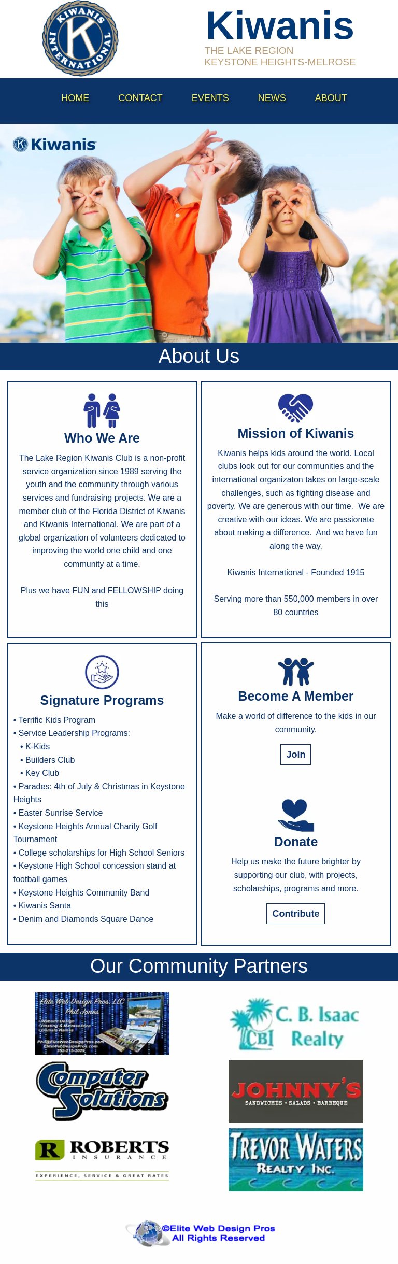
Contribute (295, 913)
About (331, 98)
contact (140, 98)
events (210, 98)
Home (75, 98)
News (272, 98)
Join (295, 754)
